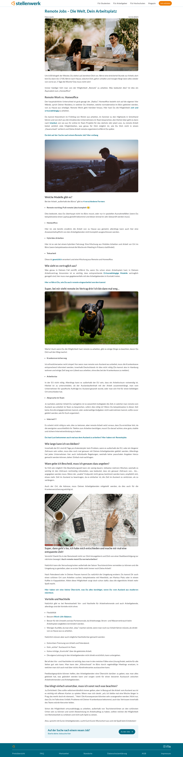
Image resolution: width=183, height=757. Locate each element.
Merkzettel (64, 753)
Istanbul (53, 123)
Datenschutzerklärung (117, 753)
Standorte (87, 753)
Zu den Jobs (127, 732)
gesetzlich (57, 259)
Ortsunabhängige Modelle (115, 273)
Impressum (166, 753)
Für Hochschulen (137, 3)
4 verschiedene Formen (94, 201)
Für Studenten (104, 3)
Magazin (152, 3)
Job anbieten (165, 3)
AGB (144, 753)
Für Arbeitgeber (120, 3)
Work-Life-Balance (62, 616)
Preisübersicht (18, 753)
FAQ (42, 753)
